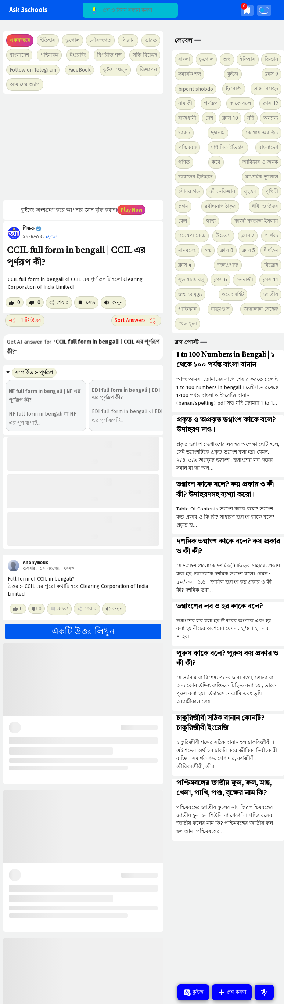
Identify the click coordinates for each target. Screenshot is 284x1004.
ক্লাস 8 (226, 250)
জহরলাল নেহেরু (261, 309)
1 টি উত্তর (24, 320)
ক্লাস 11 (270, 280)
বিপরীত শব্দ (109, 55)
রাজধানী (187, 118)
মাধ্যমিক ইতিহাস (228, 147)
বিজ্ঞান (271, 59)
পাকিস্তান (187, 309)
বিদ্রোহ (271, 265)
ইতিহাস (247, 59)
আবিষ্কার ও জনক (260, 162)
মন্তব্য (59, 609)
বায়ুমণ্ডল (220, 309)
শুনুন (113, 302)
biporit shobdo (195, 89)
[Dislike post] (35, 302)
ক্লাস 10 (230, 118)
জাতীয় (270, 294)
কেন (182, 221)
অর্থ (227, 59)
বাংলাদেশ (268, 147)
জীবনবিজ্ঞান (222, 191)
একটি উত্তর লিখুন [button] (83, 631)
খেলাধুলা (187, 324)
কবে (216, 162)
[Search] (130, 10)
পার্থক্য (271, 235)
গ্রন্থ (208, 250)
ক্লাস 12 (270, 103)
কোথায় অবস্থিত (261, 133)
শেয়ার (59, 302)
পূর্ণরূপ (211, 103)
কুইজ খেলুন (115, 69)
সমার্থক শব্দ (189, 74)
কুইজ (232, 74)
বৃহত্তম (250, 191)
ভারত (184, 133)
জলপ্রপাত (227, 265)
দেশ (209, 118)
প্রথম (183, 206)
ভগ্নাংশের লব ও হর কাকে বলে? (219, 606)
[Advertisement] (82, 146)
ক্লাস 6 (220, 280)
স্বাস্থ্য (211, 221)
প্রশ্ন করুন (232, 992)
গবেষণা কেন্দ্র (191, 235)
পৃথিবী (271, 191)
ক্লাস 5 (248, 250)
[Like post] (15, 302)
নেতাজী (244, 280)
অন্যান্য (270, 118)
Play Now (131, 210)
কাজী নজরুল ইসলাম (256, 221)
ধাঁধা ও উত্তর (265, 206)
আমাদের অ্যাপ (25, 84)
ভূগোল (206, 59)
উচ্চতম (223, 235)
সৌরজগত (189, 191)
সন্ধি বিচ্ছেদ (145, 55)
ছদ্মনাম (218, 133)
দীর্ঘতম (271, 250)
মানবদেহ (187, 250)
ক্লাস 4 (184, 265)
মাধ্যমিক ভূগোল (261, 177)
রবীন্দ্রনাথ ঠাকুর (220, 206)
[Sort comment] (136, 320)
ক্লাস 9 (271, 74)
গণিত (184, 162)
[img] (247, 10)
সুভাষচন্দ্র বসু (191, 280)
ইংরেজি (78, 55)
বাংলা (184, 59)
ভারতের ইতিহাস (195, 177)
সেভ (86, 302)
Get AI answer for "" (83, 346)
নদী (250, 118)
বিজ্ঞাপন (148, 69)
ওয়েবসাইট (233, 294)
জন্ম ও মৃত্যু (190, 294)
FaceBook (79, 70)
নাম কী (185, 103)
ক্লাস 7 (247, 235)
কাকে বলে (240, 103)
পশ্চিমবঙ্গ (49, 55)
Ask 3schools (28, 10)
